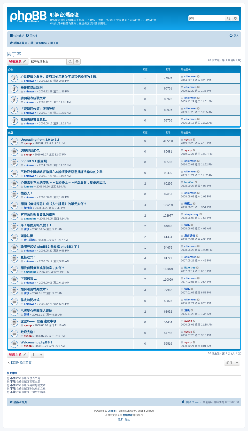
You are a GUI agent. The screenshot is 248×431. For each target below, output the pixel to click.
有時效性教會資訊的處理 (38, 214)
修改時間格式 (30, 300)
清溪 (26, 229)
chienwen (30, 80)
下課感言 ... (29, 278)
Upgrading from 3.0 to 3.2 (40, 139)
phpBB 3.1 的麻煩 (34, 161)
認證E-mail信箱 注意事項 (38, 321)
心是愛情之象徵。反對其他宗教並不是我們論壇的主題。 (60, 77)
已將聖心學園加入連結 (36, 310)
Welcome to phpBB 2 (37, 342)
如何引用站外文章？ (35, 289)
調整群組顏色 (30, 150)
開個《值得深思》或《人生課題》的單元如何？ (54, 204)
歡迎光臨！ (28, 332)
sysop (28, 143)
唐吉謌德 (29, 239)
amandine (30, 218)
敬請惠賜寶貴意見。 (35, 119)
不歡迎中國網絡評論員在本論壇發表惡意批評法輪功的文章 (61, 172)
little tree (189, 267)
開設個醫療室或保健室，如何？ (43, 268)
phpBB (111, 410)
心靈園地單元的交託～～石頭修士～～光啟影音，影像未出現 (63, 182)
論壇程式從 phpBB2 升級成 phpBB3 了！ (50, 246)
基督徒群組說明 (32, 87)
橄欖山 (28, 207)
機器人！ (27, 193)
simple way (191, 214)
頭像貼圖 (27, 236)
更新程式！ (28, 257)
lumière (28, 186)
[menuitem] (31, 36)
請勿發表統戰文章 (33, 98)
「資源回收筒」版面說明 (38, 109)
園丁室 (14, 54)
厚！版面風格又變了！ (36, 225)
